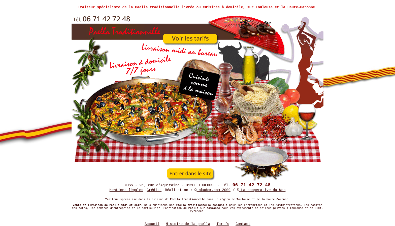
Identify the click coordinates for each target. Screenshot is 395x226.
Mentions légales (126, 190)
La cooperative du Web (262, 190)
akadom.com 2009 (214, 190)
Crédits (154, 190)
